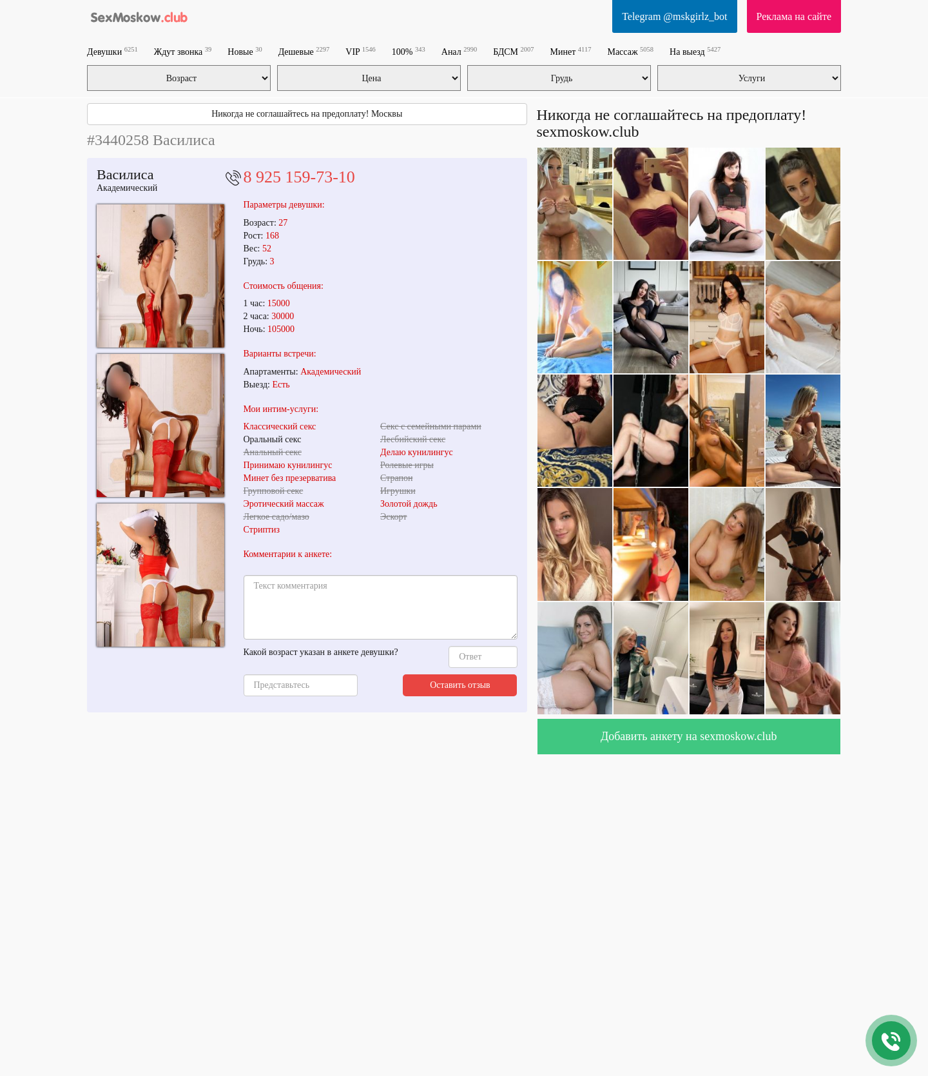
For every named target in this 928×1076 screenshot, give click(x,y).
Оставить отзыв (460, 685)
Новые (244, 51)
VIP (360, 51)
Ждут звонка (183, 51)
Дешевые (304, 51)
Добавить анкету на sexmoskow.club (689, 736)
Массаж (630, 51)
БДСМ (513, 51)
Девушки (112, 51)
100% (408, 51)
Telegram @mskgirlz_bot (674, 16)
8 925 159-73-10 (299, 177)
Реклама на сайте (794, 16)
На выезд (695, 51)
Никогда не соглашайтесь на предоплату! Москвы (306, 114)
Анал (459, 51)
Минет (571, 51)
